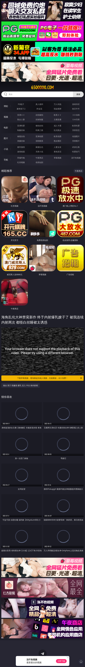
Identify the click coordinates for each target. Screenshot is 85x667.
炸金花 (39, 108)
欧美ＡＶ (57, 115)
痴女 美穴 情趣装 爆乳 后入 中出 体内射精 (20, 385)
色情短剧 (39, 162)
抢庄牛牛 (76, 108)
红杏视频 (21, 162)
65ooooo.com (42, 87)
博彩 (6, 106)
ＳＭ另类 (76, 119)
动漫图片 (76, 136)
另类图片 (76, 141)
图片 (6, 138)
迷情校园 (21, 151)
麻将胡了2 (21, 108)
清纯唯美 (39, 141)
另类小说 (39, 151)
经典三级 (39, 130)
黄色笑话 (57, 151)
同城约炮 (21, 157)
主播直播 (57, 119)
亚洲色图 (39, 136)
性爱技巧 (76, 151)
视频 (6, 116)
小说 (6, 149)
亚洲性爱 (21, 125)
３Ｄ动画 (76, 115)
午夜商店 (39, 157)
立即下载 (61, 661)
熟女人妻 (21, 119)
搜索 (78, 94)
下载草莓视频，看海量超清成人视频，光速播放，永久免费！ (49, 378)
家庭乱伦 (39, 147)
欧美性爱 (76, 125)
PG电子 (21, 104)
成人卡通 (57, 125)
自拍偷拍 (39, 115)
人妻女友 (57, 147)
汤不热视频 (76, 157)
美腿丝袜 (21, 141)
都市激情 (21, 147)
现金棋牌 (57, 108)
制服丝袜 (21, 130)
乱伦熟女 (57, 130)
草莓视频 (57, 157)
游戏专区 (76, 104)
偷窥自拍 (21, 136)
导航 (6, 159)
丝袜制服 (39, 119)
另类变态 (76, 130)
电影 (6, 127)
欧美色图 (57, 136)
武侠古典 (76, 147)
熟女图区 (57, 141)
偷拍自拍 (39, 125)
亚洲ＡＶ (21, 115)
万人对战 (57, 104)
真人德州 (39, 104)
